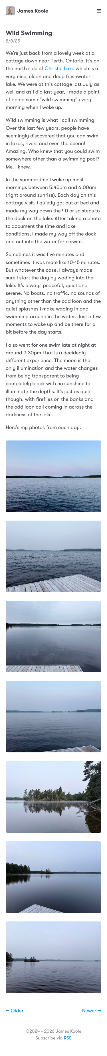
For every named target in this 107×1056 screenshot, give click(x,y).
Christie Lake (59, 69)
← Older (15, 1011)
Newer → (91, 1011)
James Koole (27, 10)
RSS (67, 1038)
